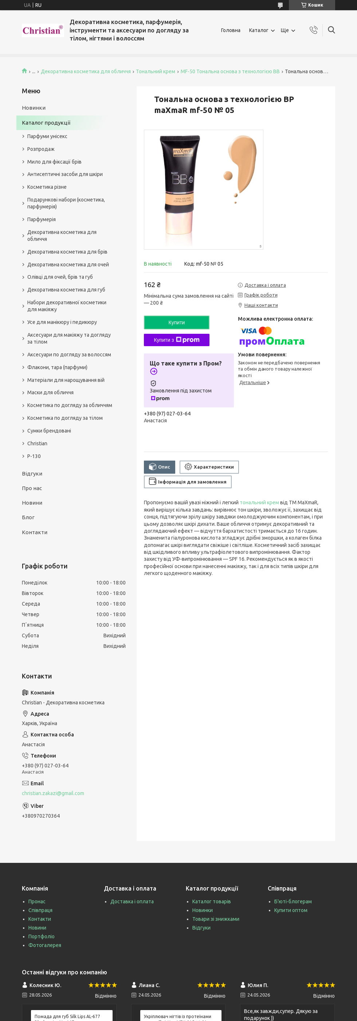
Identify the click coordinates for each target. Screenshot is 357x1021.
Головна (230, 30)
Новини (32, 503)
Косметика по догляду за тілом (65, 418)
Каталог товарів (211, 901)
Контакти (34, 532)
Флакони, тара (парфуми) (57, 367)
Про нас (32, 488)
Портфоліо (41, 936)
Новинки (34, 108)
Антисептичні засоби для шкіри (65, 174)
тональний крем (259, 502)
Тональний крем (155, 71)
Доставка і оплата (132, 901)
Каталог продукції (46, 123)
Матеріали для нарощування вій (66, 380)
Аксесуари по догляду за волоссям (69, 354)
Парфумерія (41, 219)
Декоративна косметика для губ (66, 290)
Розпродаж (41, 149)
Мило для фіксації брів (54, 162)
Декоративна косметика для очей (68, 264)
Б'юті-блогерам (293, 901)
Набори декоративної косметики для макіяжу (66, 306)
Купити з (176, 340)
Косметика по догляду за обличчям (69, 405)
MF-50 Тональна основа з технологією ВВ (230, 71)
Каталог (258, 30)
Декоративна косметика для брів (67, 252)
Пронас (37, 901)
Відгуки (32, 473)
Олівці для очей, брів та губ (60, 277)
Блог (28, 517)
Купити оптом (290, 910)
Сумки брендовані (49, 431)
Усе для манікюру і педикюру (62, 322)
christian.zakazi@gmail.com (53, 793)
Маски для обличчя (50, 392)
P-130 (34, 456)
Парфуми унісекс (47, 136)
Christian (37, 443)
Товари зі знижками (215, 919)
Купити (177, 322)
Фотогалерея (44, 945)
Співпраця (40, 910)
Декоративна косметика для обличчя (86, 71)
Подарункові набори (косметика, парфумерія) (66, 203)
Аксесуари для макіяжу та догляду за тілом (69, 338)
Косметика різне (47, 187)
